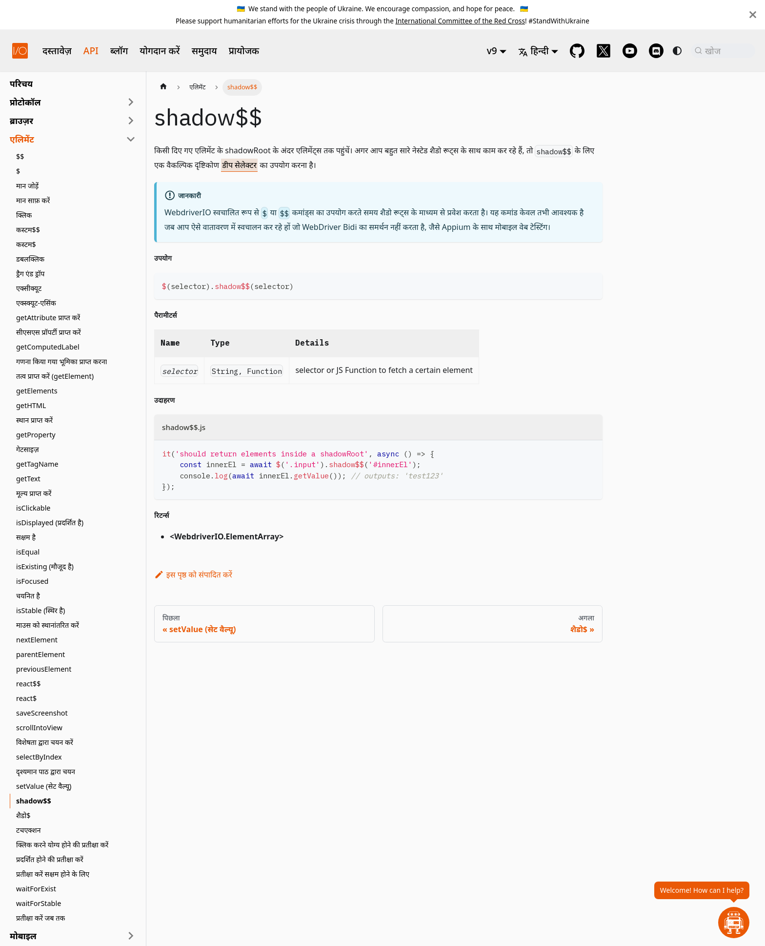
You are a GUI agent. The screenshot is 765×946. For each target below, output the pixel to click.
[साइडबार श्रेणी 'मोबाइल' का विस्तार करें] (130, 935)
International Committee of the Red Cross (460, 20)
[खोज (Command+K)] (723, 50)
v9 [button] (492, 50)
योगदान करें (160, 50)
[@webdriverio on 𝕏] (603, 50)
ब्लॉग (119, 50)
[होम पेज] (163, 87)
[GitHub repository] (577, 50)
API (91, 50)
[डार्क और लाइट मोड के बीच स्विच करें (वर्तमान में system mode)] (677, 51)
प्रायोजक (244, 50)
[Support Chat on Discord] (656, 50)
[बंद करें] (753, 14)
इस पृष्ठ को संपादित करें (193, 574)
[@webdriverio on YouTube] (630, 50)
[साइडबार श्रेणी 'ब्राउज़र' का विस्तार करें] (130, 120)
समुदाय (204, 50)
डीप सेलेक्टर (239, 165)
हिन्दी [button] (533, 50)
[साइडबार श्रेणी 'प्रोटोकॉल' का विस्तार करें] (130, 102)
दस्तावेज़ (57, 50)
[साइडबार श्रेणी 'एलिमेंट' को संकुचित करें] (130, 139)
